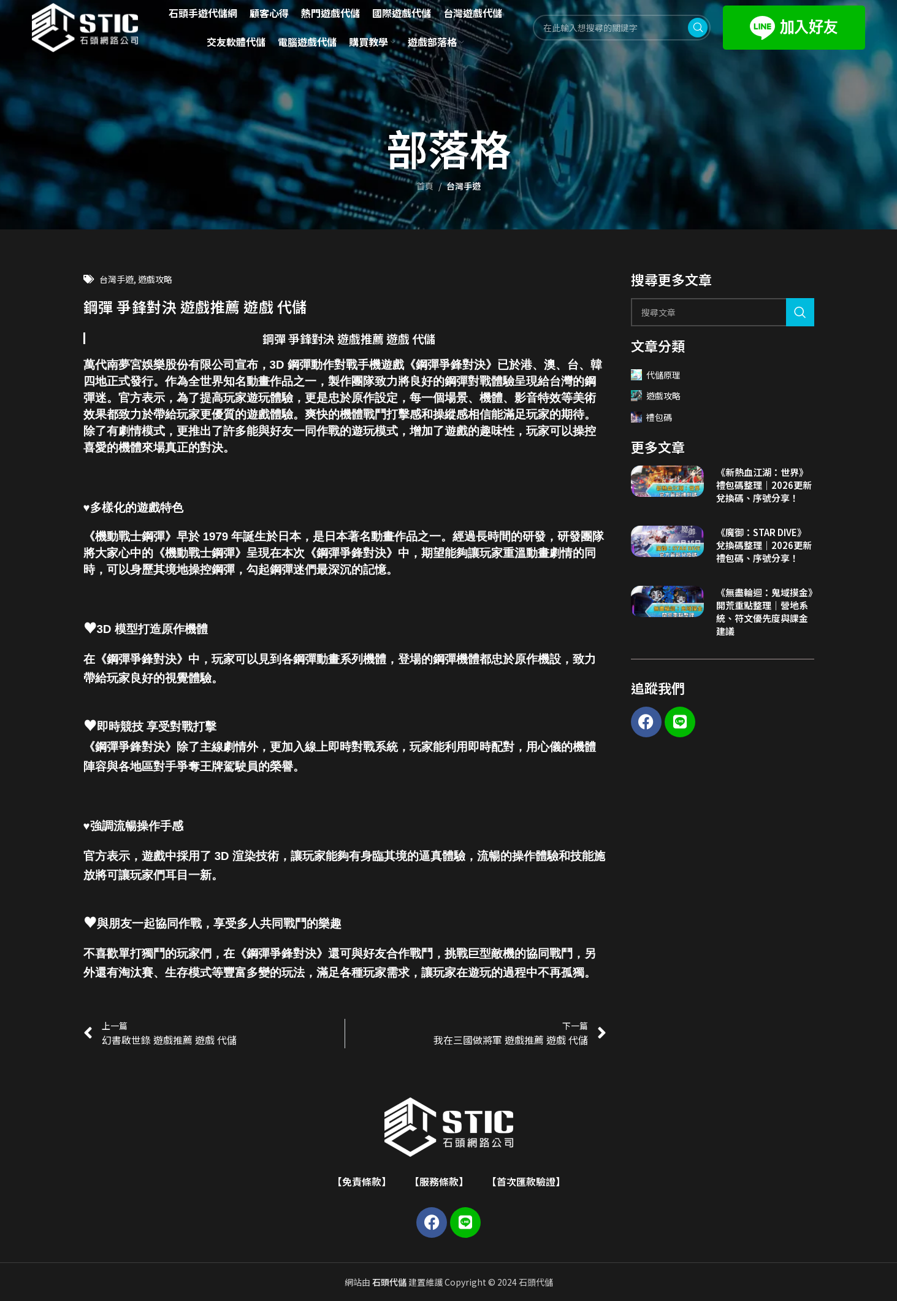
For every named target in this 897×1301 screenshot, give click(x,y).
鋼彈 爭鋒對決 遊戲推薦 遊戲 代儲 (348, 338)
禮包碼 (651, 417)
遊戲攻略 (155, 279)
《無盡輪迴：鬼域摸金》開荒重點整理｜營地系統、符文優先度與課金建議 (764, 611)
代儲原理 (656, 375)
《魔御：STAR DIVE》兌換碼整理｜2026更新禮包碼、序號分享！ (764, 545)
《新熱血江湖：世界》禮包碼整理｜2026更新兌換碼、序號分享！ (764, 485)
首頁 (424, 186)
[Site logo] (85, 26)
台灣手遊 (463, 186)
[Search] (722, 312)
